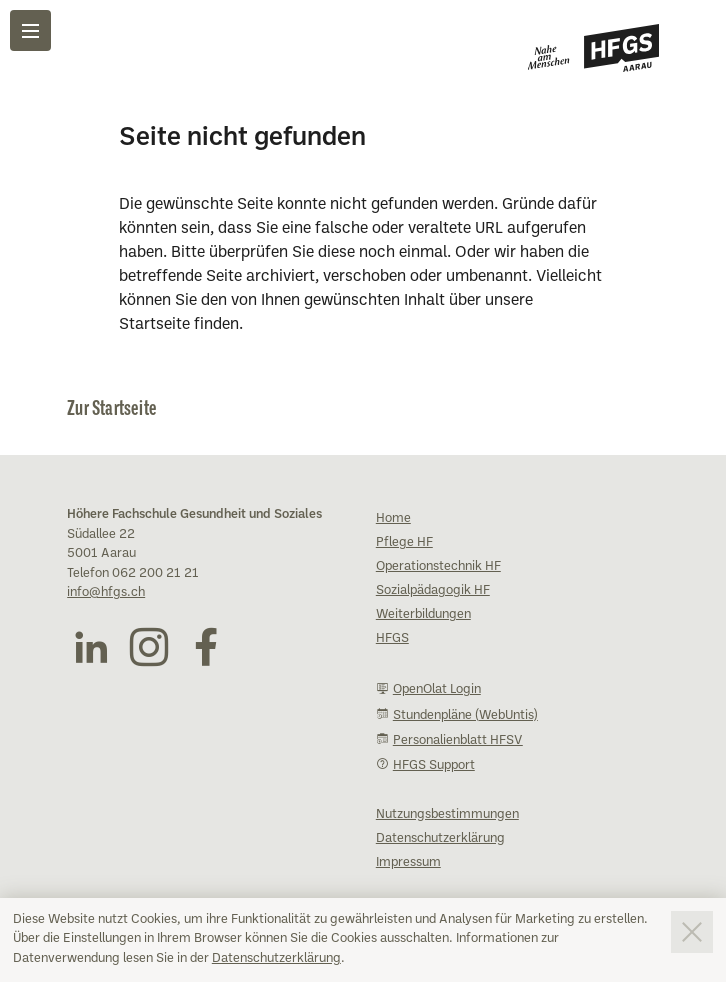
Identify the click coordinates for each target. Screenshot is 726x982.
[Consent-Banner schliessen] (692, 932)
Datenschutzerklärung (276, 959)
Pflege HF (404, 543)
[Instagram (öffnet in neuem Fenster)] (149, 647)
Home (393, 519)
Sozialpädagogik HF (433, 591)
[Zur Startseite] (593, 48)
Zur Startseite (112, 406)
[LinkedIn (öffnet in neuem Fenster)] (91, 647)
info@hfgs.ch (106, 593)
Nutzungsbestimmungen (447, 815)
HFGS (392, 639)
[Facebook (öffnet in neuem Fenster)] (206, 647)
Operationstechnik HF (438, 567)
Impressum (408, 863)
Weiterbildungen (423, 615)
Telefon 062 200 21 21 (133, 574)
